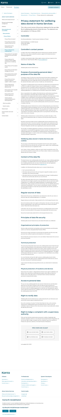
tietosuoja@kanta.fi (43, 59)
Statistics (4, 26)
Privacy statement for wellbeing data (9, 50)
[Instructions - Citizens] (5, 379)
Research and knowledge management (7, 23)
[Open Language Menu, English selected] (51, 2)
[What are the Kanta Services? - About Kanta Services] (9, 394)
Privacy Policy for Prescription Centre (11, 66)
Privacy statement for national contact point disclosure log (9, 86)
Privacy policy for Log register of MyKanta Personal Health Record (11, 55)
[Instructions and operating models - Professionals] (29, 381)
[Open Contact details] (17, 115)
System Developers (7, 13)
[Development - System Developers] (44, 379)
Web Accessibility (7, 103)
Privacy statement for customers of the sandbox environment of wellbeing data (10, 61)
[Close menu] (17, 30)
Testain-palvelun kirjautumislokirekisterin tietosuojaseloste (10, 99)
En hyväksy (12, 411)
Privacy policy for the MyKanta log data (9, 46)
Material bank (5, 109)
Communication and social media (7, 112)
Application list (43, 164)
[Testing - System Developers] (43, 383)
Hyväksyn (5, 411)
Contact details (5, 115)
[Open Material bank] (17, 109)
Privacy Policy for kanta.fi (10, 39)
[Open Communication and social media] (17, 112)
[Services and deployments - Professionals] (27, 379)
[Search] (44, 2)
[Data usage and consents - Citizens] (8, 381)
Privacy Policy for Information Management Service (11, 70)
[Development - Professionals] (24, 383)
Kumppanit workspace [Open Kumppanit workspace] (53, 7)
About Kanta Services (8, 17)
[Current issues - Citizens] (5, 383)
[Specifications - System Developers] (44, 381)
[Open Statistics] (17, 26)
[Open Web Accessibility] (17, 103)
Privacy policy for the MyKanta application (9, 94)
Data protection (6, 33)
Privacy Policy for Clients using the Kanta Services (10, 42)
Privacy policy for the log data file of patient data (11, 90)
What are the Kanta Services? (8, 19)
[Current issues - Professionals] (25, 387)
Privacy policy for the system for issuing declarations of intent (11, 75)
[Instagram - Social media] (24, 394)
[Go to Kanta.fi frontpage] (6, 373)
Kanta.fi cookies (6, 106)
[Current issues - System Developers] (44, 385)
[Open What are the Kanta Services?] (17, 19)
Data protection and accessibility (6, 30)
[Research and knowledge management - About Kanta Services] (11, 396)
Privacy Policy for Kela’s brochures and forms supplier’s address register (10, 80)
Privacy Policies (7, 36)
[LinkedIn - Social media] (23, 396)
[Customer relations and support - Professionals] (28, 385)
